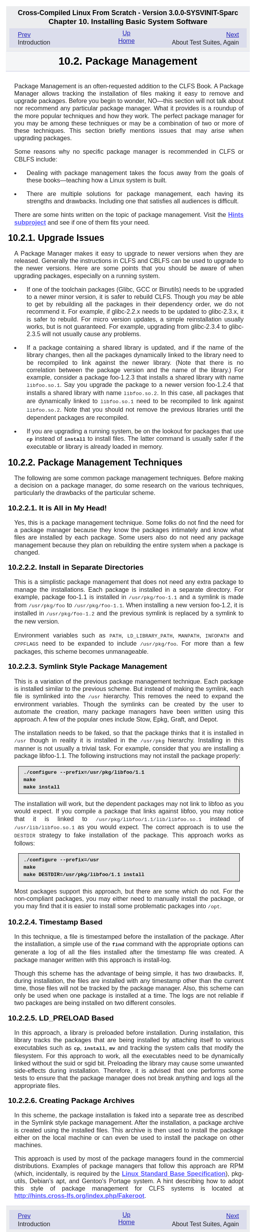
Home (126, 41)
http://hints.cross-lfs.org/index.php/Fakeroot (79, 1189)
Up (126, 33)
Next (232, 34)
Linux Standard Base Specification (174, 1166)
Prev (24, 34)
